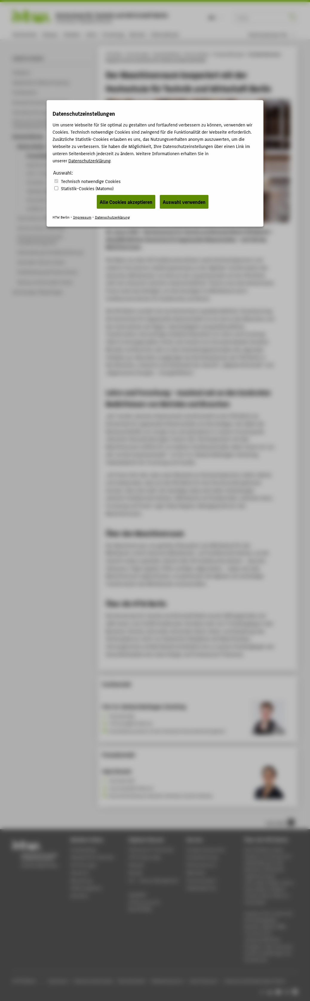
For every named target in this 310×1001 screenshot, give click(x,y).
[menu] (271, 34)
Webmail (136, 865)
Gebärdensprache (167, 981)
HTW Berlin (114, 54)
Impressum (58, 981)
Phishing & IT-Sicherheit (151, 849)
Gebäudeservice (201, 888)
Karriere (137, 34)
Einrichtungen (138, 54)
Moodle (135, 872)
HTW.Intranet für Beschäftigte (144, 905)
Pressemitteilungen (229, 54)
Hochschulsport (201, 880)
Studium (72, 34)
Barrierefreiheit (131, 981)
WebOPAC (137, 895)
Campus (50, 34)
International (165, 34)
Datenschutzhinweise (93, 981)
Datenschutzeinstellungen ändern (255, 981)
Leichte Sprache (203, 981)
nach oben (280, 822)
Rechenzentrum (201, 865)
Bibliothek (195, 872)
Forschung (113, 34)
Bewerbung (81, 880)
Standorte (79, 872)
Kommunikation (197, 54)
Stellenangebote (86, 888)
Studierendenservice (205, 849)
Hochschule (25, 34)
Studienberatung (202, 857)
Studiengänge (83, 849)
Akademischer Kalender (92, 857)
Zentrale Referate (167, 54)
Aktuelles (79, 895)
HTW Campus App (144, 857)
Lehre (91, 34)
